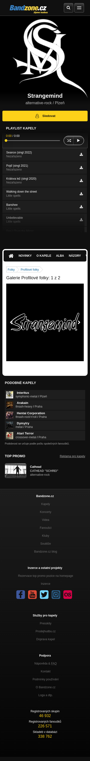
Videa (45, 520)
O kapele (43, 255)
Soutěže (45, 543)
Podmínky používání (46, 679)
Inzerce (45, 583)
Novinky (25, 255)
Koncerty (45, 512)
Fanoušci (46, 528)
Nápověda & (45, 663)
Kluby (45, 535)
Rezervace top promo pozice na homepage (45, 576)
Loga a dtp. (45, 695)
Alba (60, 255)
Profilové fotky (30, 269)
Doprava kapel (45, 639)
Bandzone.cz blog (45, 551)
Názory (75, 255)
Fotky (11, 269)
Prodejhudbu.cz (45, 631)
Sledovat (45, 116)
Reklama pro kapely (72, 456)
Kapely (45, 504)
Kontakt (46, 671)
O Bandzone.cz (45, 687)
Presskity (46, 623)
